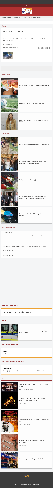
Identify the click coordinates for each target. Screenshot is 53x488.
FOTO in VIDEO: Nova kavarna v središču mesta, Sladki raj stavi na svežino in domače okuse (32, 197)
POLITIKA (16, 17)
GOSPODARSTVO (23, 17)
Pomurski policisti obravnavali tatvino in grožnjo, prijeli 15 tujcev (33, 331)
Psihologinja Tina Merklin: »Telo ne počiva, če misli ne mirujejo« (33, 121)
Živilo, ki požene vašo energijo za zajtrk (30, 180)
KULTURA (30, 17)
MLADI (34, 17)
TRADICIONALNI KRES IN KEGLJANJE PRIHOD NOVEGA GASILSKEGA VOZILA (32, 399)
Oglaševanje (36, 484)
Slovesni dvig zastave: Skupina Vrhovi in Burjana (32, 459)
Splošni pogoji (23, 484)
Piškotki (30, 484)
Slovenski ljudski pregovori (10, 305)
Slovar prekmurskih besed (10, 344)
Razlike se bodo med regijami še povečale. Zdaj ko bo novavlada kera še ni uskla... (25, 246)
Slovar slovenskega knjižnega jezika (13, 362)
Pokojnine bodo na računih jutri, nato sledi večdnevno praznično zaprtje (34, 86)
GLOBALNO (10, 17)
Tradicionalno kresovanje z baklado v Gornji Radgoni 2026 (34, 420)
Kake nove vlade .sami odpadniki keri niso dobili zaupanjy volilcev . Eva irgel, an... (24, 235)
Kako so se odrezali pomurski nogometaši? (31, 103)
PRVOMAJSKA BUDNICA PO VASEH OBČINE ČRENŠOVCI (31, 441)
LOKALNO (4, 17)
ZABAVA (39, 17)
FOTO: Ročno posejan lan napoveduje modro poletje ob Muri (34, 145)
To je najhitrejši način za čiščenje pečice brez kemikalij (32, 214)
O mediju (16, 484)
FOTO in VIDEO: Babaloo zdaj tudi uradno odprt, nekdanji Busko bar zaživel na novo (32, 162)
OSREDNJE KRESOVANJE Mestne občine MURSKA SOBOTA (33, 385)
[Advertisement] (26, 281)
